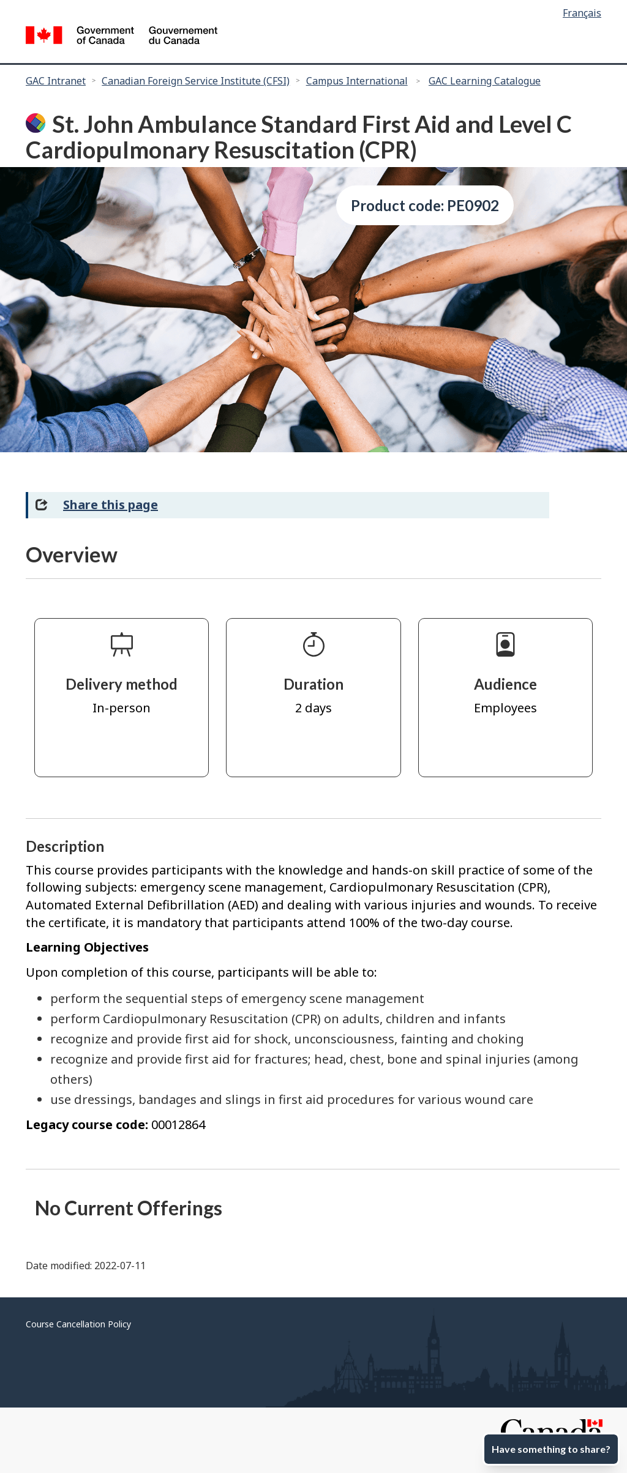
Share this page (110, 504)
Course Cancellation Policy (78, 1324)
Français (582, 13)
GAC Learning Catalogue (485, 81)
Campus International (357, 81)
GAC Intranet (56, 81)
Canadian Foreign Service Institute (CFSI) (196, 81)
